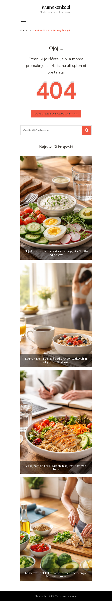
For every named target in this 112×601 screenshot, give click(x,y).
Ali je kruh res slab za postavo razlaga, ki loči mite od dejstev (56, 253)
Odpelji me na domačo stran (56, 113)
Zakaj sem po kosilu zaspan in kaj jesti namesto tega (56, 467)
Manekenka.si (56, 7)
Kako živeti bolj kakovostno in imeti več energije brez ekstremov (56, 574)
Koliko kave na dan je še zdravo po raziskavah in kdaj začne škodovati (56, 360)
